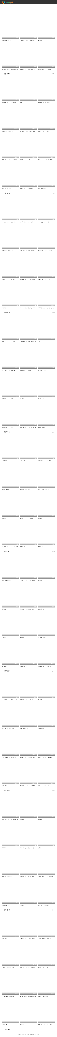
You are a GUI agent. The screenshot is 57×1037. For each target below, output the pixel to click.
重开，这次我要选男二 (7, 188)
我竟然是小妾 (41, 398)
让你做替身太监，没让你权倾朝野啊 (28, 785)
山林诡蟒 (22, 905)
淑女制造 (4, 637)
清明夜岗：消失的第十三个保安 (27, 876)
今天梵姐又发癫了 (42, 637)
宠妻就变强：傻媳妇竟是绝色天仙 (28, 341)
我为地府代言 (5, 666)
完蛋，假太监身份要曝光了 (8, 728)
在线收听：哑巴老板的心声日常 (27, 279)
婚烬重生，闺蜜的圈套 (25, 160)
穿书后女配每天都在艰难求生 (45, 222)
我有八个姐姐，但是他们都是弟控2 (28, 996)
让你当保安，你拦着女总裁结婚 (27, 967)
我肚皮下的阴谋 (6, 489)
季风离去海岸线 (24, 546)
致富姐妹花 (4, 308)
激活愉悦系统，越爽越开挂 (44, 666)
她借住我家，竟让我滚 (7, 427)
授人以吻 (40, 518)
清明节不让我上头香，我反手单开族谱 (47, 876)
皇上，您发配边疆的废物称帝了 (27, 308)
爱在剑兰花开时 (41, 609)
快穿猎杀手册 (41, 728)
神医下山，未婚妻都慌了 (44, 905)
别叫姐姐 (40, 40)
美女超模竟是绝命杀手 (25, 398)
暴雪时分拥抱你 (41, 546)
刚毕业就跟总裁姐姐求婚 (8, 996)
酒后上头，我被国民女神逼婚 (27, 609)
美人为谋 (40, 699)
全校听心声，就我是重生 (8, 131)
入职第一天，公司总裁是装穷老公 (28, 40)
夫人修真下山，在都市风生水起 (9, 699)
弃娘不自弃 (4, 938)
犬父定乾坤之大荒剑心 (43, 996)
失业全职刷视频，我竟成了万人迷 (28, 427)
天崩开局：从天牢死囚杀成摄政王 (10, 222)
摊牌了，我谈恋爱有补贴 (44, 489)
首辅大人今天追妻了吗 (43, 785)
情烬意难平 (22, 637)
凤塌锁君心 (4, 848)
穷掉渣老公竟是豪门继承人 (8, 398)
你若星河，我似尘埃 (25, 489)
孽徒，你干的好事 (24, 728)
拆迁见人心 (4, 609)
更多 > (53, 73)
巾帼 (39, 341)
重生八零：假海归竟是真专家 (45, 1024)
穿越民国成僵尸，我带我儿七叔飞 (46, 308)
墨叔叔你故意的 (24, 666)
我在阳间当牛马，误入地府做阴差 (10, 819)
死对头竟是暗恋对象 (43, 427)
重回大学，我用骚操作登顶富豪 (9, 160)
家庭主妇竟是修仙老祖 (25, 370)
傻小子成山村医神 (6, 40)
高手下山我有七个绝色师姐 (8, 370)
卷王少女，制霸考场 (43, 967)
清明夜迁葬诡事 (6, 905)
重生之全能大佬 (41, 188)
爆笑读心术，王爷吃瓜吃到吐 (45, 250)
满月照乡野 (4, 1024)
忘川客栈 (40, 848)
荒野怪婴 (22, 819)
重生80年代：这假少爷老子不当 (45, 160)
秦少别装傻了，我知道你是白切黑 (10, 546)
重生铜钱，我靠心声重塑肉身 (9, 102)
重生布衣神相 (23, 102)
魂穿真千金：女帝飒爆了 (8, 250)
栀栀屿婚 (4, 518)
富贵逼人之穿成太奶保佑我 (8, 279)
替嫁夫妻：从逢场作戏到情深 (45, 757)
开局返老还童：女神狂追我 (26, 222)
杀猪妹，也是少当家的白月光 (27, 518)
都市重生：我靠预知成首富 (44, 102)
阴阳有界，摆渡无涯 (7, 876)
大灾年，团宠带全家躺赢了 (44, 938)
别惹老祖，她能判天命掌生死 (27, 848)
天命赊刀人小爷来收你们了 (8, 967)
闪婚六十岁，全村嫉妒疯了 (44, 279)
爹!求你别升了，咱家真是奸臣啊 (27, 757)
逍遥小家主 (4, 785)
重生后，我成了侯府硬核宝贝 (27, 188)
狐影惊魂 (40, 819)
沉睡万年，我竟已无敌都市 (8, 341)
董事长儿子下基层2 (42, 370)
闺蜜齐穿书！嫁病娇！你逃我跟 (27, 250)
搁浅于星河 (4, 461)
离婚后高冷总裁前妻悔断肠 (44, 461)
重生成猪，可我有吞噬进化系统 (27, 131)
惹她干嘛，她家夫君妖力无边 (27, 699)
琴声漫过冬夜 (23, 1024)
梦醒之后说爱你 (24, 461)
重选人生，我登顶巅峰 (43, 131)
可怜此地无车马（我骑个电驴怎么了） (29, 938)
